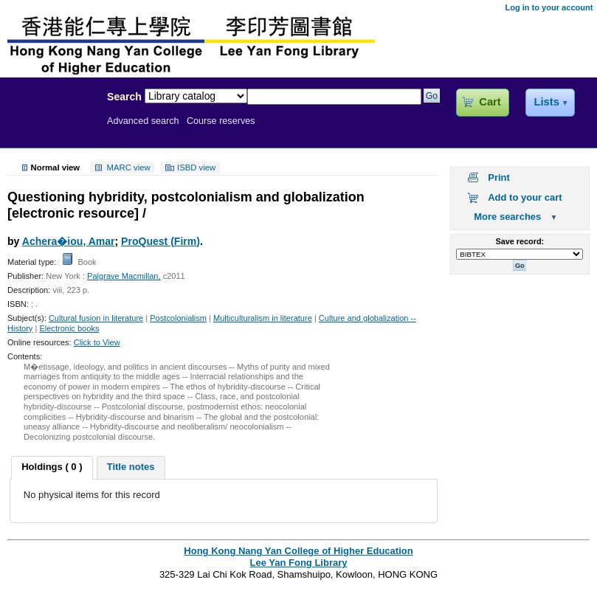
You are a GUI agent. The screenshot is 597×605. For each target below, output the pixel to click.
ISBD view (196, 167)
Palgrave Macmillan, (123, 276)
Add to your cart (525, 197)
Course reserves (221, 121)
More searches (507, 216)
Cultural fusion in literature (96, 318)
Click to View (97, 342)
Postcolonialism (178, 318)
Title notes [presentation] (131, 466)
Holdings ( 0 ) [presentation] (51, 466)
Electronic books (69, 328)
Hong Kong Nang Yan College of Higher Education (298, 550)
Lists (546, 102)
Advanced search (143, 121)
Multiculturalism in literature (262, 318)
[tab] (51, 468)
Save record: (519, 241)
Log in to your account (549, 7)
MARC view (129, 167)
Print (499, 177)
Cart (489, 102)
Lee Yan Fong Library (49, 128)
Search (124, 97)
